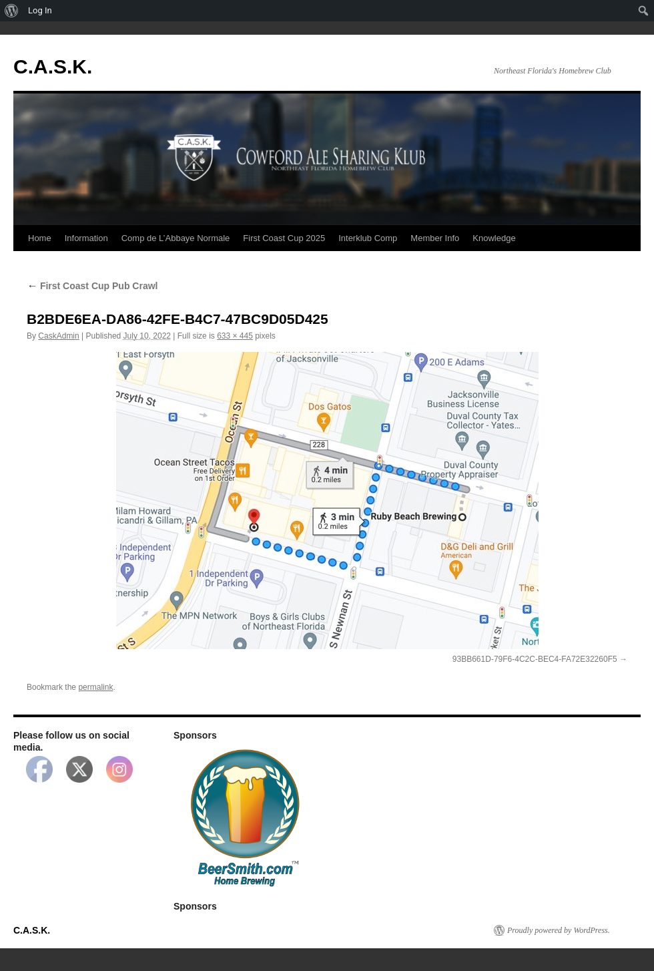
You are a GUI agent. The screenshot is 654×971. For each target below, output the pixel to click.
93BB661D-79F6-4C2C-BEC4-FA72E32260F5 (534, 659)
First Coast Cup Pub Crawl (92, 285)
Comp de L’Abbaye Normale (175, 238)
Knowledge (493, 238)
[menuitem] (11, 10)
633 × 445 (235, 336)
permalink (95, 687)
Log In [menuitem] (40, 10)
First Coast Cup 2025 (284, 238)
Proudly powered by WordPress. (558, 930)
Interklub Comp (367, 238)
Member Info (434, 238)
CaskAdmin (58, 336)
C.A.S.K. (52, 66)
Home (39, 238)
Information (86, 238)
